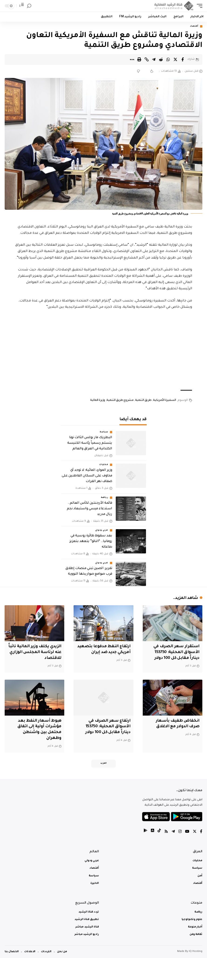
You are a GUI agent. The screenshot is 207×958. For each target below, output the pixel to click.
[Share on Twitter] (175, 59)
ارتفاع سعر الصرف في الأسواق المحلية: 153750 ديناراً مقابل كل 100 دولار (107, 727)
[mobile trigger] (198, 6)
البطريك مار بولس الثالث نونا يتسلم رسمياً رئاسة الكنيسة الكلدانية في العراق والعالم (89, 443)
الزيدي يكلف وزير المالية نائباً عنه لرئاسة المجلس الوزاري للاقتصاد (34, 652)
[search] (29, 6)
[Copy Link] (146, 59)
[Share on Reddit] (161, 59)
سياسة (104, 432)
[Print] (139, 59)
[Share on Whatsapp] (168, 59)
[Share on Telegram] (153, 59)
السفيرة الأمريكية (164, 400)
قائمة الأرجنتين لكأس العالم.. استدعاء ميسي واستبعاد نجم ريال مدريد (89, 508)
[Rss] (166, 832)
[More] (132, 59)
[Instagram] (180, 832)
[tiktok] (159, 832)
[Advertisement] (103, 350)
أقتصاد (194, 26)
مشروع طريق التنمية (119, 400)
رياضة (104, 497)
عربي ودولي (101, 530)
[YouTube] (187, 832)
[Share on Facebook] (182, 59)
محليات (103, 465)
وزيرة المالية (97, 400)
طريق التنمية (143, 400)
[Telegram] (173, 832)
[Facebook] (201, 832)
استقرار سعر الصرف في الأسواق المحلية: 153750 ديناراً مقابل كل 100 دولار (176, 652)
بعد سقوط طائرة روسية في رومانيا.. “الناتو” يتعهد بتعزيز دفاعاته (91, 541)
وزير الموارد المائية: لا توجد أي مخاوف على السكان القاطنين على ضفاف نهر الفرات (87, 476)
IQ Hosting (195, 951)
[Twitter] (195, 832)
